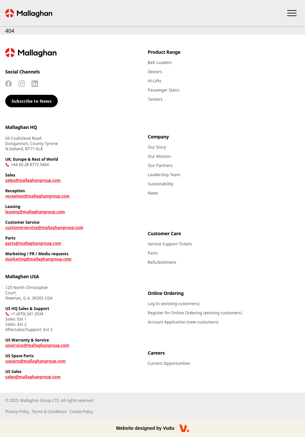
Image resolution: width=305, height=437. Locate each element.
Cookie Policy (81, 411)
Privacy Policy (17, 411)
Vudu (168, 428)
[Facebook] (8, 83)
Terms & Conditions (49, 411)
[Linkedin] (35, 83)
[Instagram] (21, 83)
